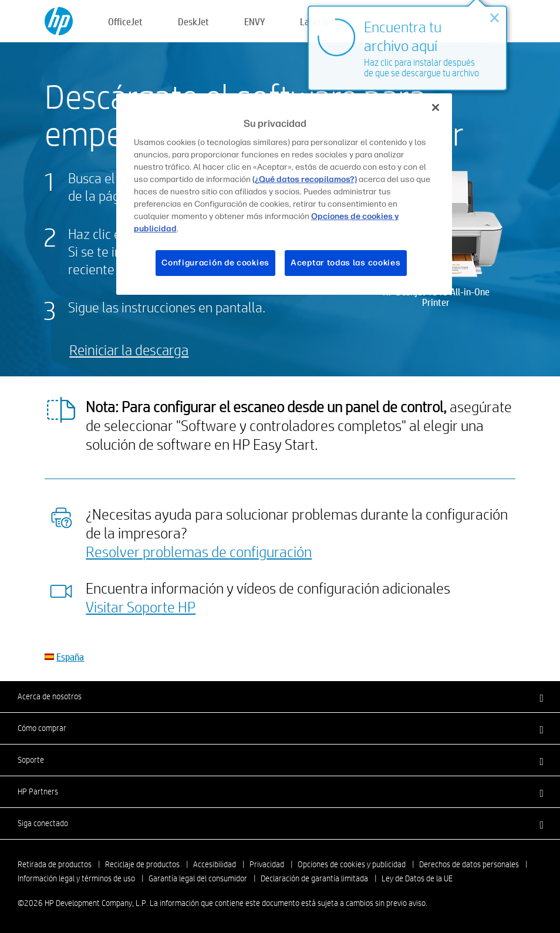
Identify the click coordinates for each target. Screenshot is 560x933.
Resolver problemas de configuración (199, 551)
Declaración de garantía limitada (314, 878)
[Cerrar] (435, 107)
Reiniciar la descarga (128, 350)
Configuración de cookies (215, 263)
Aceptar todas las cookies (346, 263)
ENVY (254, 21)
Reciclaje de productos (142, 864)
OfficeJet (125, 21)
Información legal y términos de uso (76, 878)
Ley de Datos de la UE (417, 878)
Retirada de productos (55, 864)
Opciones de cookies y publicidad (352, 864)
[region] (284, 194)
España (70, 656)
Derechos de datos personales (469, 864)
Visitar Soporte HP (140, 606)
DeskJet (193, 21)
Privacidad (266, 864)
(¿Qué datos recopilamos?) (304, 179)
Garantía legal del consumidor (198, 878)
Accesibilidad (214, 864)
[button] (280, 696)
